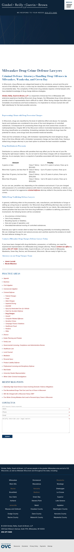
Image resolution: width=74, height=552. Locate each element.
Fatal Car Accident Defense (14, 311)
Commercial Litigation (11, 289)
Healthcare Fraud (11, 326)
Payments (43, 546)
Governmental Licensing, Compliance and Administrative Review (24, 345)
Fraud (7, 298)
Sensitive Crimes (10, 321)
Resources (17, 546)
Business (6, 282)
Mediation (7, 355)
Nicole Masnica (11, 264)
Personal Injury (8, 359)
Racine (13, 489)
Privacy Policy (34, 546)
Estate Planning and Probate (13, 338)
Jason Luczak (10, 261)
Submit (7, 436)
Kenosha (37, 489)
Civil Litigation (8, 285)
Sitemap (50, 546)
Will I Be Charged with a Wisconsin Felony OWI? (19, 394)
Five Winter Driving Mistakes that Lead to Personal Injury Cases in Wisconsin (28, 397)
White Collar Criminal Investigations (15, 376)
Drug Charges (10, 313)
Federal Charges (10, 296)
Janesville (13, 505)
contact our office (63, 247)
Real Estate (7, 369)
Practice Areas (11, 273)
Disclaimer (25, 546)
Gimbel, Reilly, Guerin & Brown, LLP (15, 96)
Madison (37, 492)
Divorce (6, 334)
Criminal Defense (9, 292)
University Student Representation (14, 373)
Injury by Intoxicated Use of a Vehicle (17, 308)
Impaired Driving (10, 303)
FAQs (7, 331)
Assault (7, 316)
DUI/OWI (8, 306)
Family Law (7, 341)
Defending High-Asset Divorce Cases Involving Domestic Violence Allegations (28, 387)
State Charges (10, 301)
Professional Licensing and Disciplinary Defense (19, 366)
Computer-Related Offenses (14, 318)
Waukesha (60, 480)
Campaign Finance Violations (14, 323)
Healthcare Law (9, 348)
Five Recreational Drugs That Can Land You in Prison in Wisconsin (25, 390)
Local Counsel (8, 352)
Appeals (6, 278)
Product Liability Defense (12, 362)
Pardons (8, 328)
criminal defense (34, 190)
